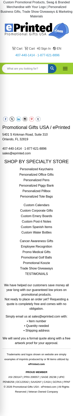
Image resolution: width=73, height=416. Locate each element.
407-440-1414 (25, 55)
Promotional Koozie (36, 263)
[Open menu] (65, 68)
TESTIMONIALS (36, 274)
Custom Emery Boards (36, 216)
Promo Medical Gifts (36, 252)
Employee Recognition (36, 246)
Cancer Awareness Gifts (36, 241)
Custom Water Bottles (36, 232)
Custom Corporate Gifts (36, 210)
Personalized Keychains (36, 169)
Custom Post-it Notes (36, 221)
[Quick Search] (25, 68)
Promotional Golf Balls (36, 257)
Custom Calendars (36, 205)
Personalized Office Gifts (36, 174)
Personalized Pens (36, 180)
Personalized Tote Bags (36, 196)
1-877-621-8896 (48, 55)
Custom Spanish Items (36, 227)
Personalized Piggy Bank (36, 185)
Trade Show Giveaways (36, 268)
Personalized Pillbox (36, 191)
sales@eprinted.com (16, 153)
